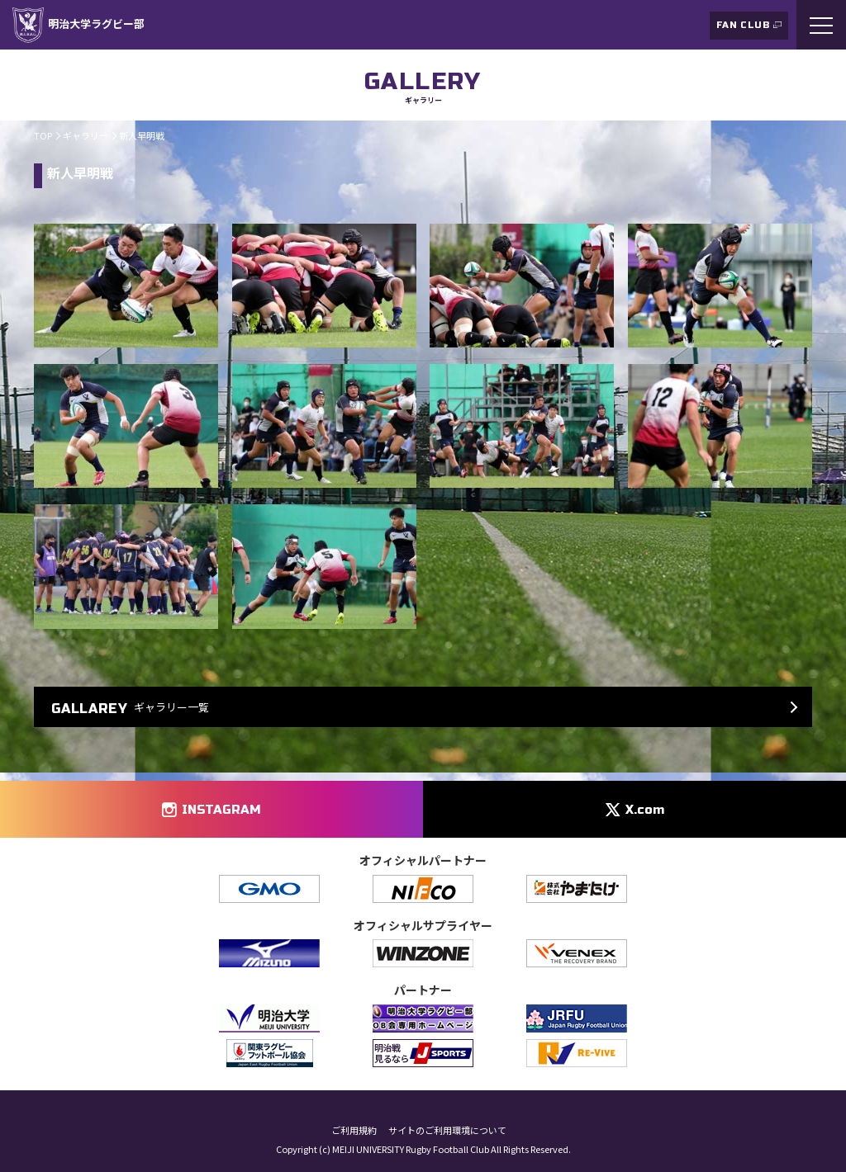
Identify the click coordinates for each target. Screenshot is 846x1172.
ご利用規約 (354, 1130)
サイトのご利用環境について (447, 1130)
